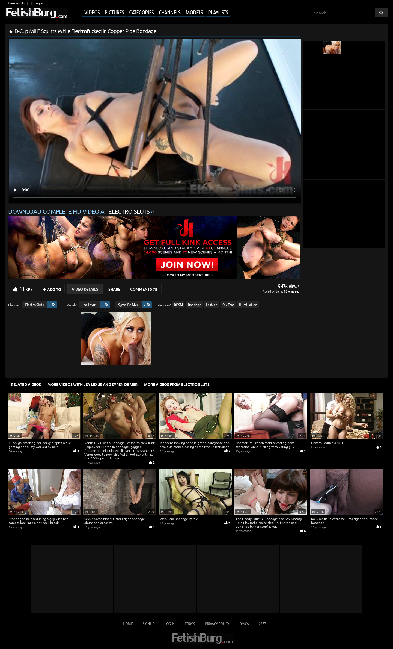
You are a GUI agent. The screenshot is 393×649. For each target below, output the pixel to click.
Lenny (280, 291)
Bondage (194, 304)
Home (128, 623)
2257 (262, 623)
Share (114, 289)
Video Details (85, 289)
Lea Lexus (89, 304)
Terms (190, 623)
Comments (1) (143, 289)
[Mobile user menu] (149, 12)
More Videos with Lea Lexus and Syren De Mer (92, 384)
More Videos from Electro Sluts (177, 384)
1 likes (26, 288)
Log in (38, 3)
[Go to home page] (36, 13)
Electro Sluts (34, 304)
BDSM (178, 304)
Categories (141, 12)
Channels (169, 12)
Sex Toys (228, 304)
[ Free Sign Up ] (17, 3)
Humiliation (248, 304)
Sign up (148, 623)
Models (194, 12)
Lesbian (212, 304)
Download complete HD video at (79, 211)
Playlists (218, 12)
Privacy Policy (217, 623)
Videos (91, 12)
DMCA (244, 623)
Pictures (114, 12)
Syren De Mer (128, 304)
